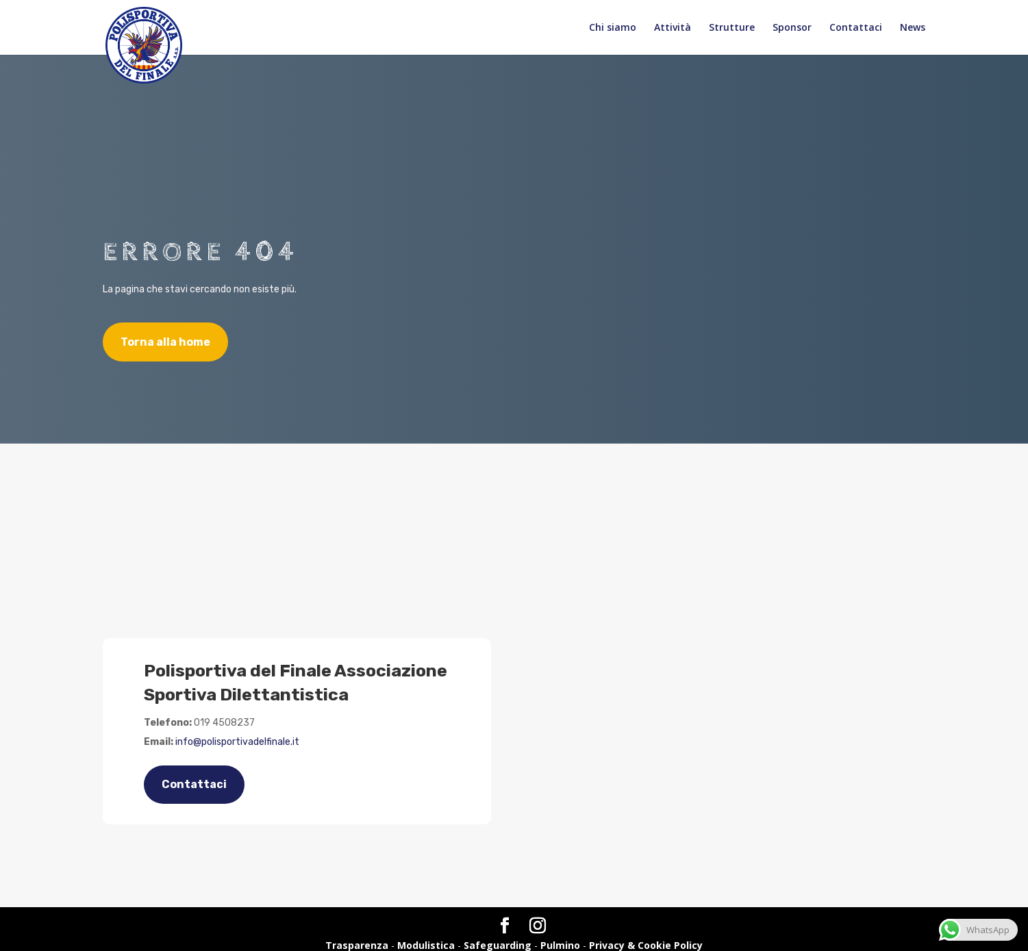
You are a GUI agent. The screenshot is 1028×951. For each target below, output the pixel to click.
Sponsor (792, 28)
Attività (672, 28)
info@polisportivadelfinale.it (237, 742)
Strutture (732, 28)
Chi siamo (612, 28)
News (912, 28)
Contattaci (855, 28)
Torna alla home (165, 341)
